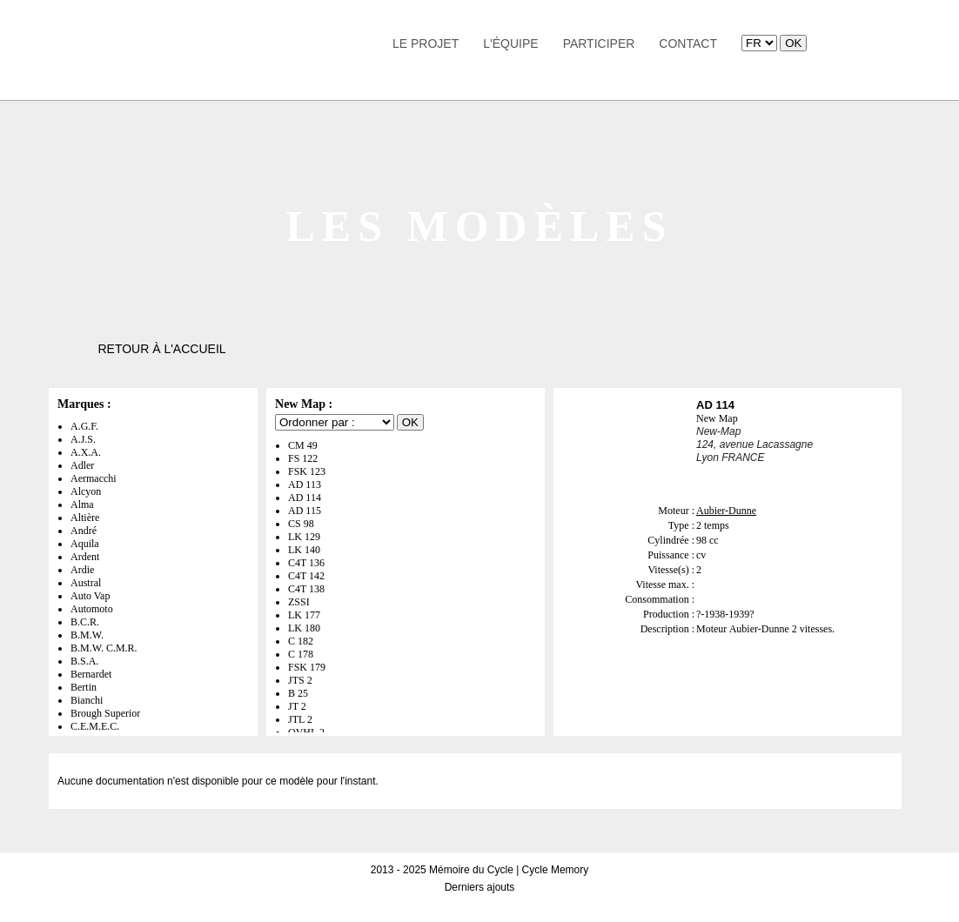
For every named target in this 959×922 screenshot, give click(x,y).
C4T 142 (306, 576)
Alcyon (85, 491)
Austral (85, 583)
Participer (599, 43)
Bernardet (90, 674)
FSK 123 (306, 471)
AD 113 (304, 484)
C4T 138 (306, 589)
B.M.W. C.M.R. (103, 648)
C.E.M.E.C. (94, 726)
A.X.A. (85, 452)
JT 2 (297, 706)
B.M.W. (87, 635)
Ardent (84, 557)
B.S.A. (84, 661)
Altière (84, 517)
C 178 (300, 654)
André (83, 530)
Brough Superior (105, 713)
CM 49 (303, 445)
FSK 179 (306, 667)
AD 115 (304, 510)
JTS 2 (300, 680)
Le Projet (425, 43)
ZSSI (299, 602)
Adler (82, 465)
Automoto (91, 609)
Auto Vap (90, 596)
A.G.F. (84, 426)
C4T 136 (306, 563)
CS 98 (301, 524)
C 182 (300, 641)
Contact (688, 43)
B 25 (298, 693)
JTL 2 (300, 719)
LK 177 (304, 615)
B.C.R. (84, 622)
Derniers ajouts (480, 887)
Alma (82, 504)
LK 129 (304, 537)
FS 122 (303, 458)
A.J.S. (83, 439)
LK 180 (304, 628)
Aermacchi (93, 478)
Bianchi (86, 700)
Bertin (83, 687)
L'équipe (510, 43)
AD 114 (304, 497)
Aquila (84, 544)
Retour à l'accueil (161, 349)
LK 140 (304, 550)
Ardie (82, 570)
